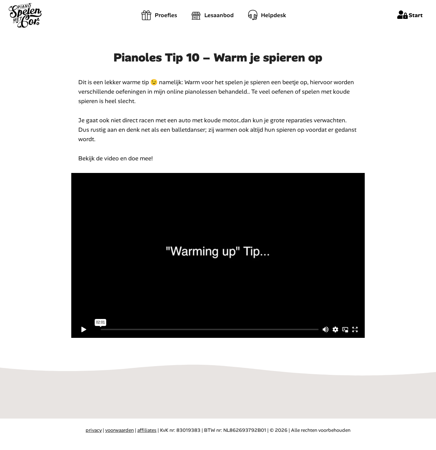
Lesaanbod (212, 15)
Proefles (159, 15)
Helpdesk (267, 15)
